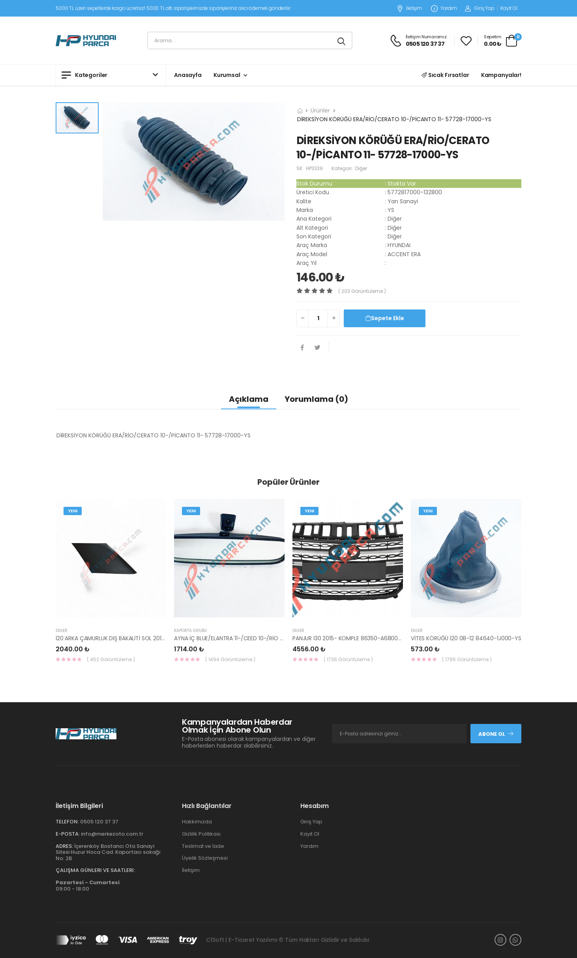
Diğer (61, 631)
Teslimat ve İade (203, 846)
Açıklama (248, 399)
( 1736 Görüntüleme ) (348, 659)
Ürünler (320, 110)
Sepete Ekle (384, 318)
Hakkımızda (197, 821)
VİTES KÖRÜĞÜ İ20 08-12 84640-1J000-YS (466, 638)
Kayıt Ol (508, 8)
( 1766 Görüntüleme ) (467, 659)
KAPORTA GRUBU (190, 631)
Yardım (444, 8)
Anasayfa (188, 75)
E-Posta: (68, 834)
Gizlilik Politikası (201, 834)
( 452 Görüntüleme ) (111, 659)
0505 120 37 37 (99, 821)
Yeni (72, 511)
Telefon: (67, 821)
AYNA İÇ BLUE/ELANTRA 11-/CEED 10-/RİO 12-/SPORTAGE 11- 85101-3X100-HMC (274, 638)
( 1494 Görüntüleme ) (230, 659)
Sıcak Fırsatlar (445, 75)
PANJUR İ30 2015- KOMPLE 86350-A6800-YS (350, 638)
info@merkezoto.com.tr (112, 834)
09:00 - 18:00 (88, 885)
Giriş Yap (480, 8)
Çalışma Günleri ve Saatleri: (95, 870)
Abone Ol (496, 734)
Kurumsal (227, 75)
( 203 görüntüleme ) (362, 291)
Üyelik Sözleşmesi (205, 858)
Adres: (64, 846)
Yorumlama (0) (316, 399)
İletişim (409, 8)
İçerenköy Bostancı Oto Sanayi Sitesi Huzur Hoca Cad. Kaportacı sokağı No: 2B (108, 852)
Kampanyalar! (501, 75)
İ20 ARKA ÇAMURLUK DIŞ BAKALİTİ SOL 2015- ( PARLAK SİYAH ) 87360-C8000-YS (159, 638)
